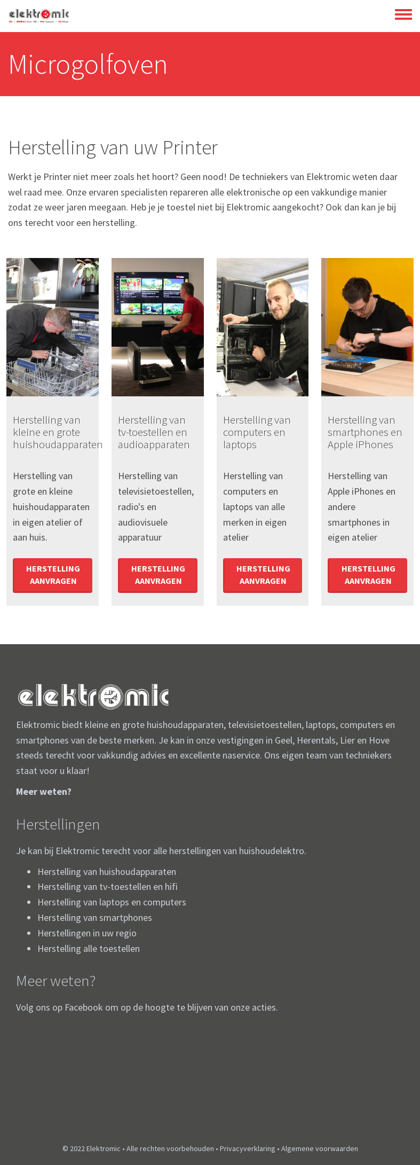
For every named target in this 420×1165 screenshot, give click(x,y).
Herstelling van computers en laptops (257, 431)
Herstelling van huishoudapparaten (106, 871)
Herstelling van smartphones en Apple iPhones (365, 431)
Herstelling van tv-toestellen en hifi (107, 886)
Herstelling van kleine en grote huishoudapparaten (58, 431)
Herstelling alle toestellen (88, 948)
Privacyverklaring (247, 1148)
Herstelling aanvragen (53, 574)
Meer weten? (44, 791)
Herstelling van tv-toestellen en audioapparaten (154, 431)
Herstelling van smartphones (94, 917)
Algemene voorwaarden (319, 1148)
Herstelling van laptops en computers (111, 902)
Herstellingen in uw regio (87, 933)
